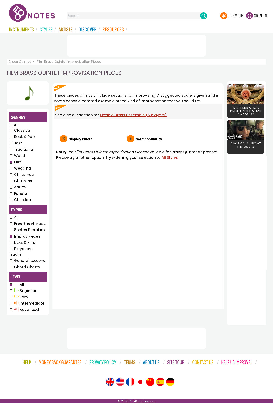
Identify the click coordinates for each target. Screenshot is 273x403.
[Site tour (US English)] (120, 381)
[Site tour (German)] (170, 381)
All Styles (170, 157)
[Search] (203, 15)
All (16, 124)
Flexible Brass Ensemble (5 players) (133, 115)
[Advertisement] (136, 45)
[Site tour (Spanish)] (160, 381)
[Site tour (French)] (130, 381)
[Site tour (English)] (110, 381)
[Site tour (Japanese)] (140, 381)
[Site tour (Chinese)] (150, 381)
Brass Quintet (20, 61)
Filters (80, 139)
